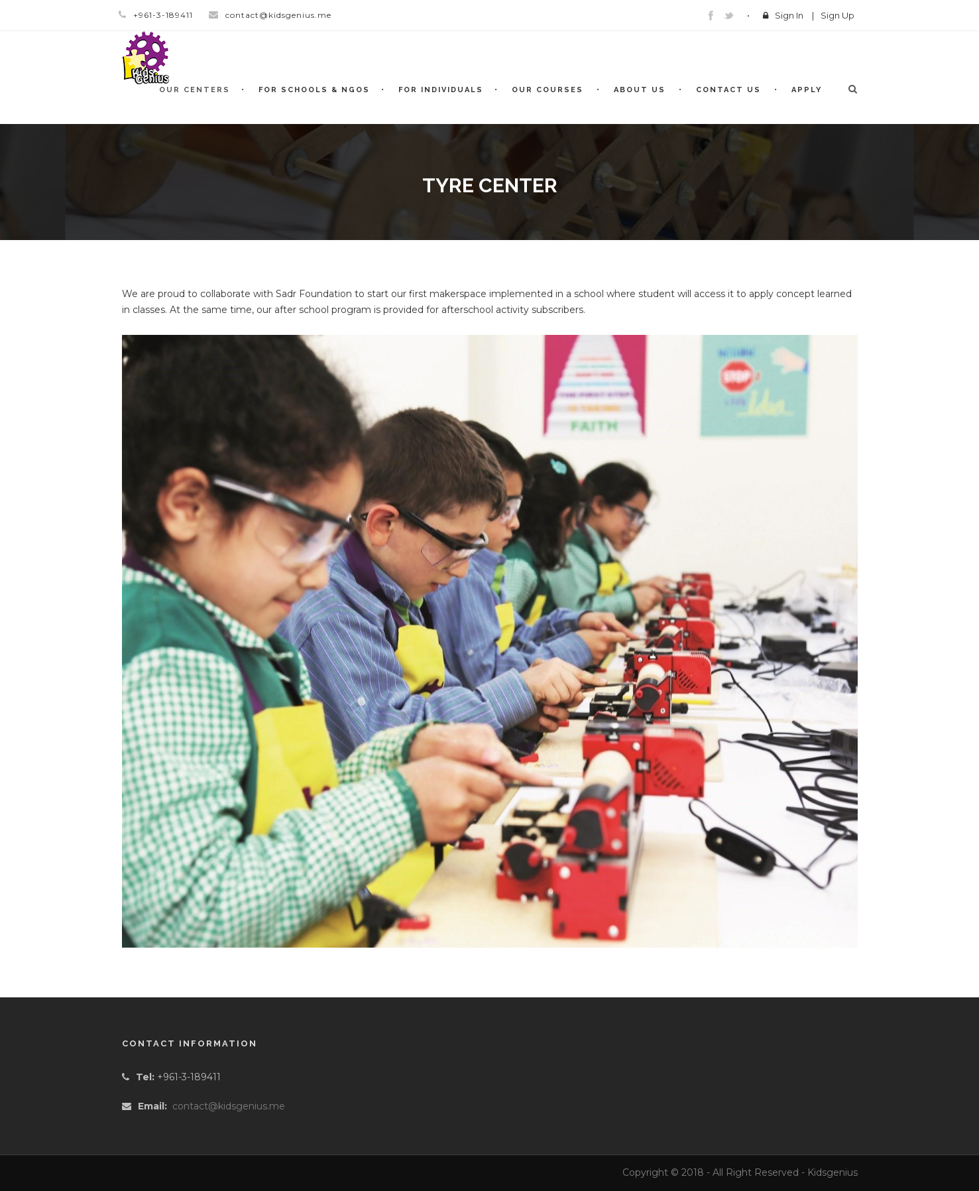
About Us (639, 90)
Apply (806, 90)
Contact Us (728, 90)
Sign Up (837, 15)
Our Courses (547, 90)
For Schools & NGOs (314, 90)
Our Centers (194, 90)
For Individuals (440, 90)
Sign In (789, 15)
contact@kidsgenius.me (228, 1106)
